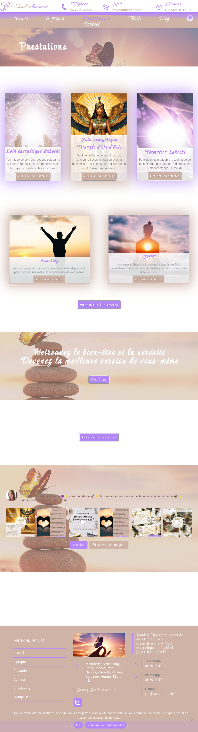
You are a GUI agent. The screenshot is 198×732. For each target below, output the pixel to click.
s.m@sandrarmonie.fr (161, 694)
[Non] (192, 719)
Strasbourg (21, 688)
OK (78, 725)
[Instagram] (78, 702)
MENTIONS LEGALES (28, 641)
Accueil (20, 19)
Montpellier (21, 697)
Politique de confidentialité (105, 725)
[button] (96, 19)
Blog (164, 19)
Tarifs (135, 19)
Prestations (96, 19)
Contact (91, 24)
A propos (54, 19)
